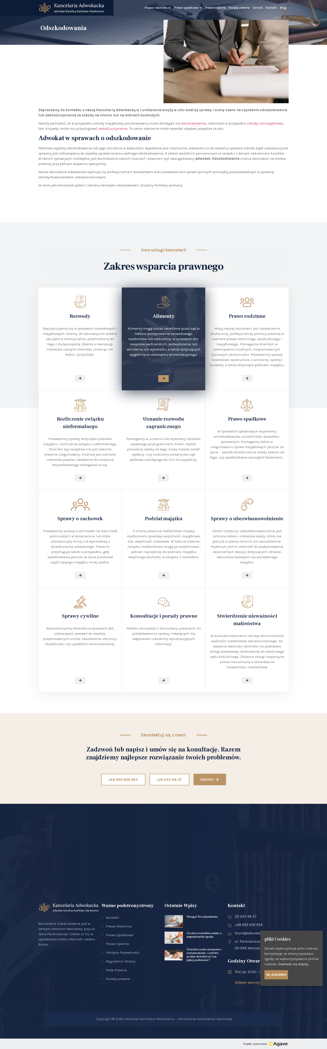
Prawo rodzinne (158, 8)
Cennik (258, 8)
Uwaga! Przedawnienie (202, 917)
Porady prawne (239, 8)
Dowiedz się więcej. (293, 964)
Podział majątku (163, 518)
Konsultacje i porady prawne (163, 616)
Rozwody (80, 316)
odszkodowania (193, 123)
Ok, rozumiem (276, 975)
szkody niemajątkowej (265, 123)
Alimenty (164, 316)
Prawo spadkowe (188, 8)
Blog (283, 8)
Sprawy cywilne (80, 616)
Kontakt (271, 8)
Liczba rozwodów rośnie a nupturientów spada (204, 935)
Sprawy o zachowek (80, 518)
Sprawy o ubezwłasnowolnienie (247, 518)
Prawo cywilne (215, 8)
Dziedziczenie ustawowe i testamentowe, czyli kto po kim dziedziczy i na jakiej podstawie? (204, 955)
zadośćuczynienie (113, 128)
